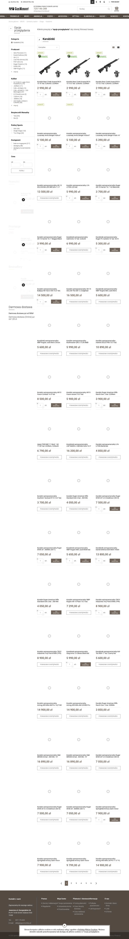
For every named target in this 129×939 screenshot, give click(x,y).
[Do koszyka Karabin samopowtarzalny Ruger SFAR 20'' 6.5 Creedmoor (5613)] (115, 509)
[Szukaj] (109, 9)
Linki (107, 909)
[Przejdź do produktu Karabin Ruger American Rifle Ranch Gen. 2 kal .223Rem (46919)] (108, 377)
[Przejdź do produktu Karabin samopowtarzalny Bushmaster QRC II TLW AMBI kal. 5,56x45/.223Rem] (78, 325)
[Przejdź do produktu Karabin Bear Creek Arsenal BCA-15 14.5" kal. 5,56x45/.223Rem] (78, 66)
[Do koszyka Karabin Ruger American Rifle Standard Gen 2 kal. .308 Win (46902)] (56, 612)
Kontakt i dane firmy (111, 904)
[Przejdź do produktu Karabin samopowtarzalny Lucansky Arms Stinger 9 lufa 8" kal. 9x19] (78, 118)
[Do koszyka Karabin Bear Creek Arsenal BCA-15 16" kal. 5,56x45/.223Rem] (56, 94)
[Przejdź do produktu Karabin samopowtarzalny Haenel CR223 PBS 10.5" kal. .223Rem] (108, 325)
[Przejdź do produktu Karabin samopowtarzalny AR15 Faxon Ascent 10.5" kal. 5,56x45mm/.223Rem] (78, 377)
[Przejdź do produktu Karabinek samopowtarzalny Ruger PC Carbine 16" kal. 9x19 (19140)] (108, 221)
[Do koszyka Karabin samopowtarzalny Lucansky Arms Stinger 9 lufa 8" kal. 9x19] (85, 146)
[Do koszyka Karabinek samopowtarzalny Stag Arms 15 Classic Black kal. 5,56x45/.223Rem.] (85, 664)
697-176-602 (17, 920)
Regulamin (46, 906)
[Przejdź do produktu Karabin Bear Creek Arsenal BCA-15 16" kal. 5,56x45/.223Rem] (49, 66)
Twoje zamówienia (65, 903)
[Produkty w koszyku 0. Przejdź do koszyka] (116, 8)
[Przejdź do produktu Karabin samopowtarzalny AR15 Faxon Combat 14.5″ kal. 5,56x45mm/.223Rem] (49, 377)
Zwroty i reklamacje (50, 903)
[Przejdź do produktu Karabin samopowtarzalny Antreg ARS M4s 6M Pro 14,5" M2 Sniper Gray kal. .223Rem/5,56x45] (49, 688)
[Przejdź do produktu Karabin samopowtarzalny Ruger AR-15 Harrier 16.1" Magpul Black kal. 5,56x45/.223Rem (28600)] (49, 221)
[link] (17, 42)
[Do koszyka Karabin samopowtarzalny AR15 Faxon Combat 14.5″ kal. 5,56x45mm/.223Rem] (56, 405)
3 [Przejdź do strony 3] (76, 883)
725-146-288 (40, 8)
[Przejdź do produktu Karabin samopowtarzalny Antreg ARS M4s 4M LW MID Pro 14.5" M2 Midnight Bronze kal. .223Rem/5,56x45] (78, 688)
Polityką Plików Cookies (87, 930)
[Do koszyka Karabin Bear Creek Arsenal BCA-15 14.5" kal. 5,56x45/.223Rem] (85, 94)
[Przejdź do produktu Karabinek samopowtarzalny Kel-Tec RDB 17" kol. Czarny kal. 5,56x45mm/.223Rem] (108, 636)
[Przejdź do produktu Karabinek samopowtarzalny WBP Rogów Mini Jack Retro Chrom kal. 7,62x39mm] (108, 273)
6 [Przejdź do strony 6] (91, 883)
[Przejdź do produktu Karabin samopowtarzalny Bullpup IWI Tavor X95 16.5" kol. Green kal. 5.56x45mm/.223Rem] (49, 273)
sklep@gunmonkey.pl (41, 11)
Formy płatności (80, 903)
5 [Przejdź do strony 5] (86, 883)
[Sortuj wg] (48, 47)
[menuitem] (15, 16)
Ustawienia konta (64, 906)
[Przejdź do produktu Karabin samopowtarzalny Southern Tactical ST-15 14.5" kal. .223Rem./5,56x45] (49, 480)
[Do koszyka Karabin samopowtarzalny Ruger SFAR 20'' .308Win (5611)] (56, 561)
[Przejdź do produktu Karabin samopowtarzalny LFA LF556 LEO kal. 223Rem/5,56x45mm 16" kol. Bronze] (78, 170)
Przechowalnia (63, 909)
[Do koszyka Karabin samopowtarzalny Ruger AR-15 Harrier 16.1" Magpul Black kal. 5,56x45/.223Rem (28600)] (56, 250)
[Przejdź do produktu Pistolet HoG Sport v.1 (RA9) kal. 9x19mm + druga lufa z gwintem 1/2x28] (27, 239)
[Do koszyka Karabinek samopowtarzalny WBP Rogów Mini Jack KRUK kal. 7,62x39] (85, 561)
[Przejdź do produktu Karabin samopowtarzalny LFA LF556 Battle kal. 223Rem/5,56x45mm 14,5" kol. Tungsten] (108, 429)
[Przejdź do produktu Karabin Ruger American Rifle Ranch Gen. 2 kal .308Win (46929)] (108, 688)
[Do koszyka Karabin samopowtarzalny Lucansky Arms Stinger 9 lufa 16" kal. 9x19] (115, 146)
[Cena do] (27, 165)
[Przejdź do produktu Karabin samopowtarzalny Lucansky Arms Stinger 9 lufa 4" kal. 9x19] (49, 118)
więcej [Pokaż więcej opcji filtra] (16, 72)
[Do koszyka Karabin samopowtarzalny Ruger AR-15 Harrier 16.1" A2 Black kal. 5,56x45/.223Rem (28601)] (115, 198)
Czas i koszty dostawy (79, 907)
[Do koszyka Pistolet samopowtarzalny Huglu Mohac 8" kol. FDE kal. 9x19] (27, 297)
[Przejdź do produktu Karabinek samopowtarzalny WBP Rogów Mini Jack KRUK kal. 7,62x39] (78, 532)
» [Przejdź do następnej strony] (96, 883)
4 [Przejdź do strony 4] (81, 883)
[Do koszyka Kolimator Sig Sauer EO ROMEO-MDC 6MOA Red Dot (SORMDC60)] (27, 211)
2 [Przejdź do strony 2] (71, 883)
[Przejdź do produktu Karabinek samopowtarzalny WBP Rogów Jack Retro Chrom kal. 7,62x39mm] (49, 325)
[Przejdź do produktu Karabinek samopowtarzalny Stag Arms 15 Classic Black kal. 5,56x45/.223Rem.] (78, 636)
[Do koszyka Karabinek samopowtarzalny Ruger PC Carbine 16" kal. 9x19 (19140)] (115, 250)
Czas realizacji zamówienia (79, 913)
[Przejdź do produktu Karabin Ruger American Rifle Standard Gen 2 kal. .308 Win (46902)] (78, 480)
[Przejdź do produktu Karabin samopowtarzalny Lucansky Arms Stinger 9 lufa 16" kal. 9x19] (108, 118)
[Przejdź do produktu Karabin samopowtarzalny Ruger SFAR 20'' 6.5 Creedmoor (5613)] (108, 480)
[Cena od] (15, 165)
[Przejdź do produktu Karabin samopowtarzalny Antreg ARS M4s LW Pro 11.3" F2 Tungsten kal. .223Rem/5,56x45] (108, 843)
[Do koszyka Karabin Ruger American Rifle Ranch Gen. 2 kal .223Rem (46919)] (115, 405)
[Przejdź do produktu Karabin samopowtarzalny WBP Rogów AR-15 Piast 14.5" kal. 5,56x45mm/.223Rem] (78, 584)
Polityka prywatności (94, 904)
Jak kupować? (95, 909)
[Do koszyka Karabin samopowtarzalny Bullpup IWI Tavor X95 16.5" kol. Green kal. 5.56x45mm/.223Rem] (56, 302)
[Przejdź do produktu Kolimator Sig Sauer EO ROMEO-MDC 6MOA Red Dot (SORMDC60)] (27, 194)
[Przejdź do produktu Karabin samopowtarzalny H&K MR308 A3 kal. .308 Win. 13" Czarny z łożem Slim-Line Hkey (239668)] (78, 739)
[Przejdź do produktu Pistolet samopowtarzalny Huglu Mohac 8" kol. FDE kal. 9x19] (27, 280)
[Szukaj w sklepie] (92, 9)
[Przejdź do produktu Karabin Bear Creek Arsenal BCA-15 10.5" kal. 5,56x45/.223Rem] (108, 66)
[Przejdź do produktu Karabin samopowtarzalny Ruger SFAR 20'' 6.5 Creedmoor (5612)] (108, 739)
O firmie (109, 912)
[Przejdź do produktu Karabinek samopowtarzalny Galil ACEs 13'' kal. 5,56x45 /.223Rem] (78, 221)
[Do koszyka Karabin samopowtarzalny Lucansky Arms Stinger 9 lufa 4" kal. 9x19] (56, 146)
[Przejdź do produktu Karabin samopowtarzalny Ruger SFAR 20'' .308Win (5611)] (49, 532)
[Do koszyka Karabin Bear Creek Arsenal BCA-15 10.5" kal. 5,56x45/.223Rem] (115, 94)
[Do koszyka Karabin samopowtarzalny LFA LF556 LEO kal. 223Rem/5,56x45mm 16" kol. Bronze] (85, 198)
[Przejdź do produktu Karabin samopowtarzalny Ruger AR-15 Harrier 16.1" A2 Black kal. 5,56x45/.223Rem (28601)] (108, 170)
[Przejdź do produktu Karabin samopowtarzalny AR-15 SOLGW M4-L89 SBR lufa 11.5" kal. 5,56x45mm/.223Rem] (49, 170)
